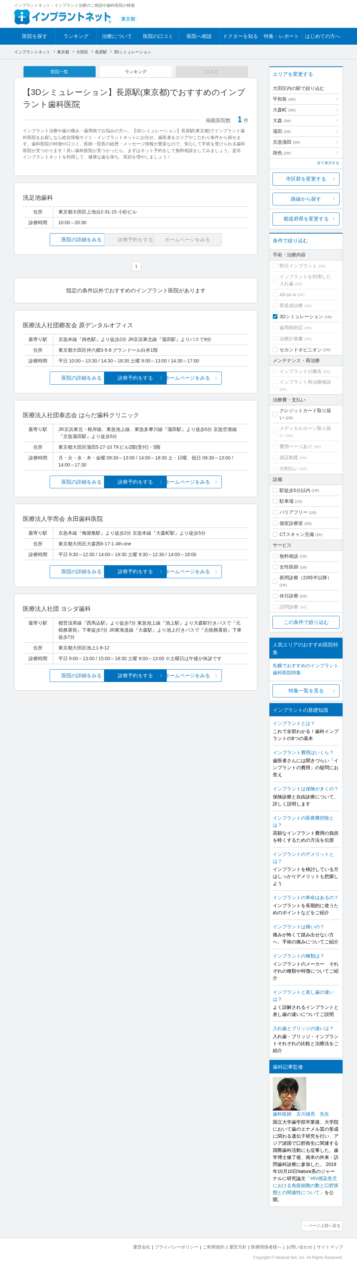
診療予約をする (135, 378)
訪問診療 (288, 606)
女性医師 (288, 567)
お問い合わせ (299, 1246)
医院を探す (34, 36)
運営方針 (238, 1246)
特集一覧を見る (306, 690)
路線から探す (306, 199)
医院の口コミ (158, 36)
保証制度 (288, 457)
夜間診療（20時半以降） (305, 577)
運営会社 (141, 1246)
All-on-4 (287, 294)
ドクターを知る (240, 36)
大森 (282, 120)
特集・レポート (281, 36)
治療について (117, 36)
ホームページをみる (211, 378)
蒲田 (282, 131)
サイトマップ (330, 1246)
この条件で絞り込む (306, 622)
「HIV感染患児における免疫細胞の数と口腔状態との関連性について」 (306, 1185)
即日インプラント (298, 265)
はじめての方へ (322, 36)
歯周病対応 (291, 327)
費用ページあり (295, 446)
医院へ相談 (199, 36)
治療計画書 (291, 338)
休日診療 (288, 595)
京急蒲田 (286, 142)
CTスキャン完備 (296, 534)
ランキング (76, 36)
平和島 (284, 99)
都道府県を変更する (306, 219)
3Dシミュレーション (301, 316)
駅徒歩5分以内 (294, 490)
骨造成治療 (291, 305)
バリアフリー (293, 512)
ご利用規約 (213, 1246)
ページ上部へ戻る (324, 1225)
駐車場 (286, 501)
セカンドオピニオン (300, 349)
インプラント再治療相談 (305, 382)
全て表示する (328, 163)
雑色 (282, 152)
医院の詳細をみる (60, 240)
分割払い (288, 468)
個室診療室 (291, 523)
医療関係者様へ (266, 1246)
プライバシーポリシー (176, 1246)
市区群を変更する (306, 179)
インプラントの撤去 (300, 371)
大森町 (284, 109)
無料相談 (288, 556)
